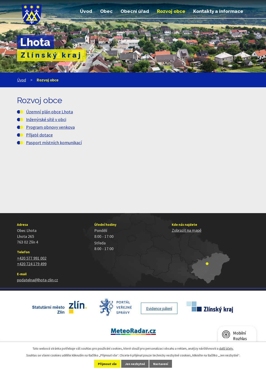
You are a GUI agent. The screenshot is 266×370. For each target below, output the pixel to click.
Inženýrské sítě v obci (46, 119)
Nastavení (160, 364)
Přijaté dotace (39, 135)
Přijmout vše (107, 364)
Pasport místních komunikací (54, 142)
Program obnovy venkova (50, 127)
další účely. (226, 348)
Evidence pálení (159, 308)
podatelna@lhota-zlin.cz (37, 279)
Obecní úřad (135, 11)
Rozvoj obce (171, 11)
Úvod (86, 11)
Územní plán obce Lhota (49, 111)
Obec (106, 11)
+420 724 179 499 (31, 263)
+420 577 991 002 (31, 258)
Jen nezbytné (135, 364)
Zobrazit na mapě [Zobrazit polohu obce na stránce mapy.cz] (186, 230)
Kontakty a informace (218, 11)
